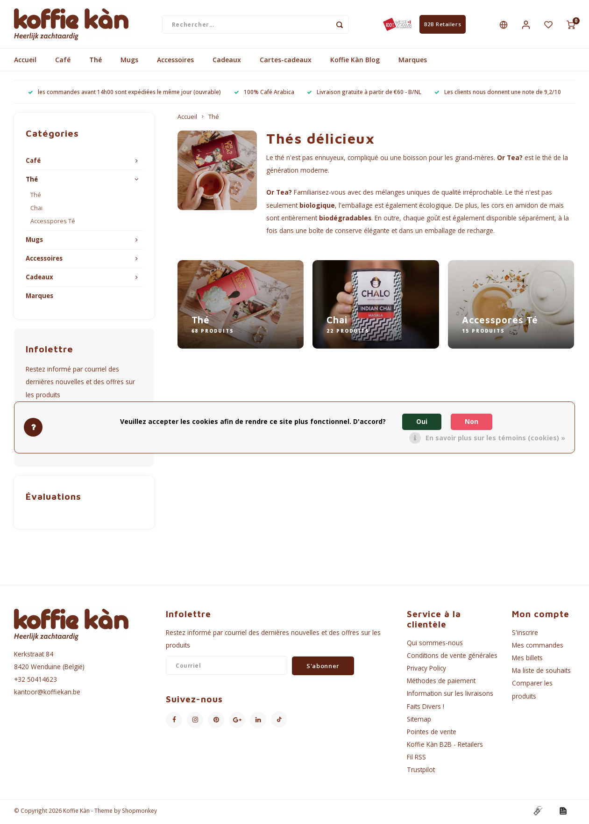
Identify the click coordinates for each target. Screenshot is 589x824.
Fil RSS (416, 759)
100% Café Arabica (264, 94)
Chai (36, 210)
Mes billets (527, 660)
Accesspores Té (52, 223)
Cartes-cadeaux (286, 62)
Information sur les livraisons (450, 695)
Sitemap (419, 720)
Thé (95, 62)
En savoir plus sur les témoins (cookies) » (495, 437)
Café (63, 62)
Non (471, 421)
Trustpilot (421, 771)
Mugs (129, 62)
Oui (421, 421)
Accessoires (175, 62)
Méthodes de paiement (441, 682)
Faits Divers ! (425, 708)
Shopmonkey (139, 813)
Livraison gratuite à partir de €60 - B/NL (364, 94)
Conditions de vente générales (452, 657)
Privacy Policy (426, 670)
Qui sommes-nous (435, 644)
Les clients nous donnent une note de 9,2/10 (497, 94)
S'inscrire (525, 634)
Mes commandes (537, 647)
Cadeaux (227, 62)
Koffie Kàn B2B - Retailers (445, 746)
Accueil (25, 62)
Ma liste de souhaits (541, 672)
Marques (412, 62)
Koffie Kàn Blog (355, 62)
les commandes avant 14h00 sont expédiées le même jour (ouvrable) (124, 94)
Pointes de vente (431, 733)
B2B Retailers (442, 25)
